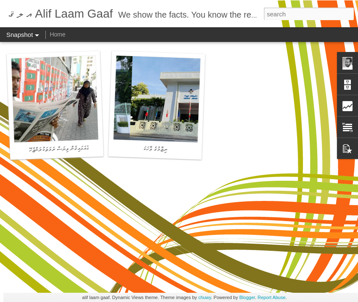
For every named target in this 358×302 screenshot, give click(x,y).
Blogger (247, 297)
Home (57, 34)
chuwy (204, 297)
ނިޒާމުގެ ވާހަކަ (155, 149)
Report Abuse (272, 297)
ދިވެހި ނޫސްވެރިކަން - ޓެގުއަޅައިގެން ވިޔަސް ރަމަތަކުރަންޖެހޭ (80, 148)
